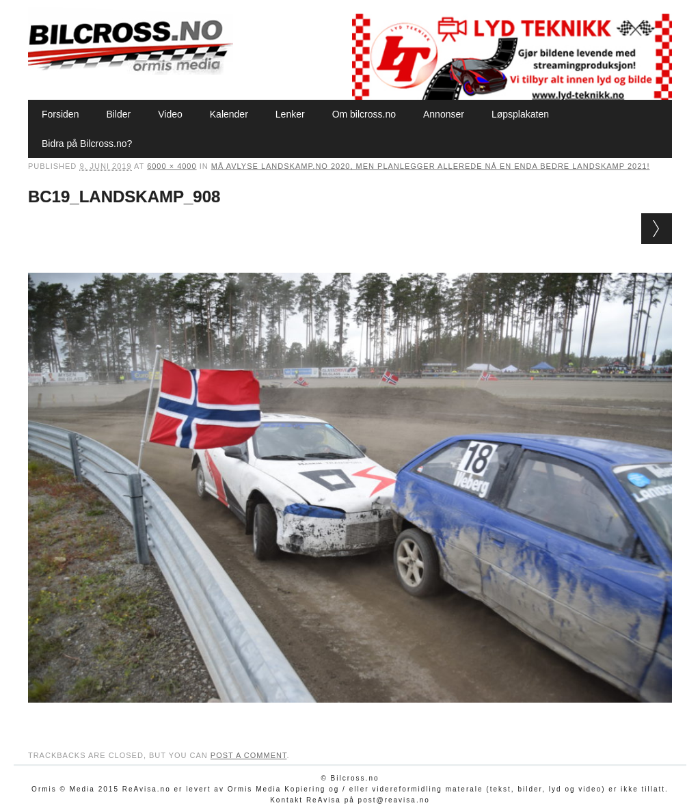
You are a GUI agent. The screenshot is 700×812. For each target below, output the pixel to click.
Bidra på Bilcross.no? (87, 143)
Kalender (229, 114)
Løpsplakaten (520, 114)
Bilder (118, 114)
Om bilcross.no (364, 114)
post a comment (249, 755)
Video (170, 114)
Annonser (443, 114)
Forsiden (60, 114)
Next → (656, 228)
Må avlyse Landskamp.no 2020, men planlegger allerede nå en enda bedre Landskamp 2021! (430, 166)
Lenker (290, 114)
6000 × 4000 (171, 166)
